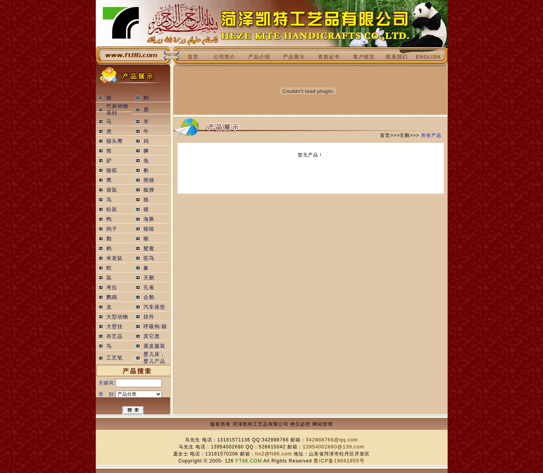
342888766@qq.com (332, 440)
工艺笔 (114, 358)
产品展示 (294, 57)
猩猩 (148, 229)
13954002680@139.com (333, 447)
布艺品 (114, 336)
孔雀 (148, 287)
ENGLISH (428, 57)
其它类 (151, 336)
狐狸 (148, 190)
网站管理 (322, 424)
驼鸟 (148, 258)
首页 (193, 57)
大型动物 (117, 317)
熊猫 (148, 180)
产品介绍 (259, 57)
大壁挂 (114, 326)
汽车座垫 (154, 307)
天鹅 (148, 278)
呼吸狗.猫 (155, 326)
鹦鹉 (111, 297)
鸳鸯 (148, 248)
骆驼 (111, 170)
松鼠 (111, 209)
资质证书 (329, 57)
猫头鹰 (114, 141)
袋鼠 (111, 190)
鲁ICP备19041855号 (339, 461)
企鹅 (148, 297)
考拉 (111, 287)
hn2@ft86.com (273, 454)
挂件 (148, 317)
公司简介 (224, 57)
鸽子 (111, 229)
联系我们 (397, 57)
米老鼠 (114, 258)
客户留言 (364, 57)
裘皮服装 (154, 346)
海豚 (148, 219)
